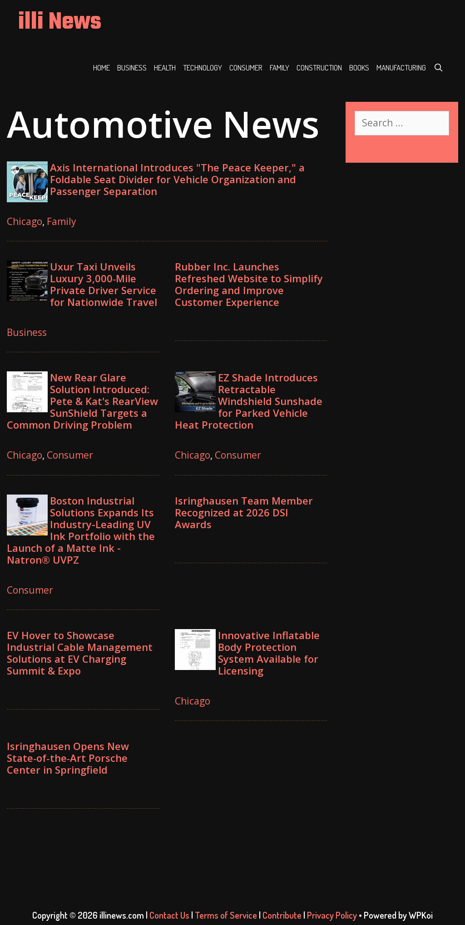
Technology (202, 67)
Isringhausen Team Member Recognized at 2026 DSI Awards (244, 512)
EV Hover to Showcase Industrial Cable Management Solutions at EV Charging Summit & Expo (80, 652)
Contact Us (169, 915)
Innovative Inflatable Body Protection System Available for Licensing (269, 652)
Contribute (282, 915)
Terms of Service (226, 915)
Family (279, 67)
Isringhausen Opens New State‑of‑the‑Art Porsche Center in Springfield (68, 757)
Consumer (245, 67)
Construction (319, 67)
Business (132, 67)
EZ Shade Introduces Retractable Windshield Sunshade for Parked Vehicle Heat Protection (248, 400)
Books (359, 67)
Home (101, 67)
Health (165, 67)
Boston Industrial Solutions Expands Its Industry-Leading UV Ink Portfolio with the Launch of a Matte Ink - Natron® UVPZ (81, 530)
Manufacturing (401, 67)
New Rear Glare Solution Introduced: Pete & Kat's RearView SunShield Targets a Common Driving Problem (82, 400)
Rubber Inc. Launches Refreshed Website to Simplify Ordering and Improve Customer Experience (249, 284)
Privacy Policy (332, 915)
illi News (59, 22)
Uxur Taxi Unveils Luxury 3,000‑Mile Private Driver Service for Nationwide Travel (103, 284)
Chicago (24, 221)
